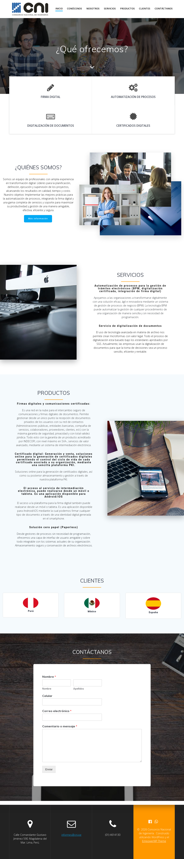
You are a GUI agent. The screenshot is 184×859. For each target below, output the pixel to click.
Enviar (49, 769)
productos (127, 8)
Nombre (49, 676)
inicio (59, 8)
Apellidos (78, 688)
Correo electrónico (56, 711)
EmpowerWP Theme (154, 841)
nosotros (92, 8)
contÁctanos (164, 8)
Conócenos (74, 8)
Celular (47, 696)
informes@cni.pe (71, 835)
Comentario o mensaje (59, 726)
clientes (144, 8)
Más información (38, 218)
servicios (110, 8)
